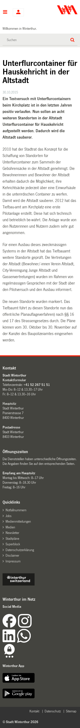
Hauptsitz (9, 403)
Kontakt (34, 711)
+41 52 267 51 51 (36, 385)
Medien (10, 527)
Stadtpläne (12, 538)
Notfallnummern (16, 510)
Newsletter (12, 533)
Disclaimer (12, 555)
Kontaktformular (14, 380)
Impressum (13, 561)
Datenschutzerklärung (20, 550)
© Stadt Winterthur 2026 (20, 722)
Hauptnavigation (5, 12)
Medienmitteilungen (18, 521)
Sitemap (71, 711)
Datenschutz (53, 711)
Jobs (9, 516)
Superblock (13, 544)
